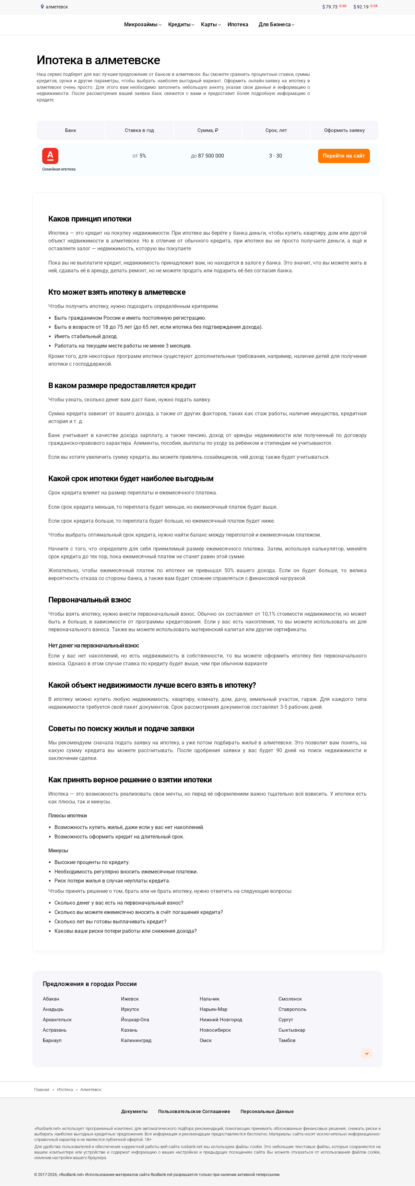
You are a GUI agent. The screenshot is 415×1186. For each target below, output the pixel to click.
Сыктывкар (292, 1030)
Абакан (51, 999)
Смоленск (290, 999)
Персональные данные (267, 1111)
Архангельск (57, 1020)
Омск (206, 1040)
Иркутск (130, 1009)
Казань (129, 1030)
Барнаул (52, 1040)
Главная (41, 1089)
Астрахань (54, 1030)
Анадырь (53, 1009)
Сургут (286, 1020)
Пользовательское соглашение (194, 1111)
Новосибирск (215, 1030)
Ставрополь (292, 1009)
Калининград (136, 1040)
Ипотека (65, 1089)
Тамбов (287, 1040)
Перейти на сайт (344, 156)
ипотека (238, 24)
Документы (134, 1111)
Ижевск (130, 999)
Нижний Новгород (221, 1020)
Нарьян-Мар (213, 1009)
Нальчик (209, 999)
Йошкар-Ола (135, 1020)
